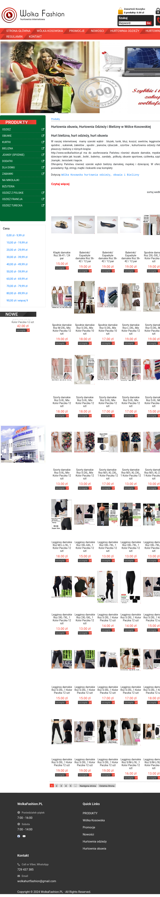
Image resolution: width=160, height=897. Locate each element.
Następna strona (88, 786)
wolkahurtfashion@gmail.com (36, 881)
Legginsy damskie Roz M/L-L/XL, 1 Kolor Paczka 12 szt (62, 546)
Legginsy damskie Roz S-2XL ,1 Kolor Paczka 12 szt (108, 617)
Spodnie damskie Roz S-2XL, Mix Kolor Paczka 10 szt (85, 329)
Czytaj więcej (60, 184)
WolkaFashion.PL (52, 892)
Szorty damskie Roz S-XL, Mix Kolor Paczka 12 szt (62, 401)
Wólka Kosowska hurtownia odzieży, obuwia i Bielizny (100, 175)
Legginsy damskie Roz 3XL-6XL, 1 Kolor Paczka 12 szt (85, 546)
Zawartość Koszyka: (134, 11)
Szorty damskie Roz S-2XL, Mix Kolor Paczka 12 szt (85, 474)
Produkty (55, 119)
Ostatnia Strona (106, 786)
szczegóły (21, 326)
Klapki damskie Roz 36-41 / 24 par (61, 255)
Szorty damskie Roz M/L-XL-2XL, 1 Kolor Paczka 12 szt (108, 474)
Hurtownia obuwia (94, 848)
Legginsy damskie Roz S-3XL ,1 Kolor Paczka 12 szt (108, 690)
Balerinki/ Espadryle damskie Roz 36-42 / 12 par (85, 257)
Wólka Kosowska (94, 820)
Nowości (88, 834)
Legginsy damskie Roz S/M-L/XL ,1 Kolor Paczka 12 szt (131, 764)
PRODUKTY (90, 813)
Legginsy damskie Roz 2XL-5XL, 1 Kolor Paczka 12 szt (85, 619)
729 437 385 (25, 869)
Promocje (89, 827)
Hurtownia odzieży (95, 841)
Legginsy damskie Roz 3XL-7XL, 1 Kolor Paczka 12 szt (108, 546)
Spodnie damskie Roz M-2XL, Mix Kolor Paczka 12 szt (62, 329)
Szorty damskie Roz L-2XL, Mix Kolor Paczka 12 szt (131, 329)
